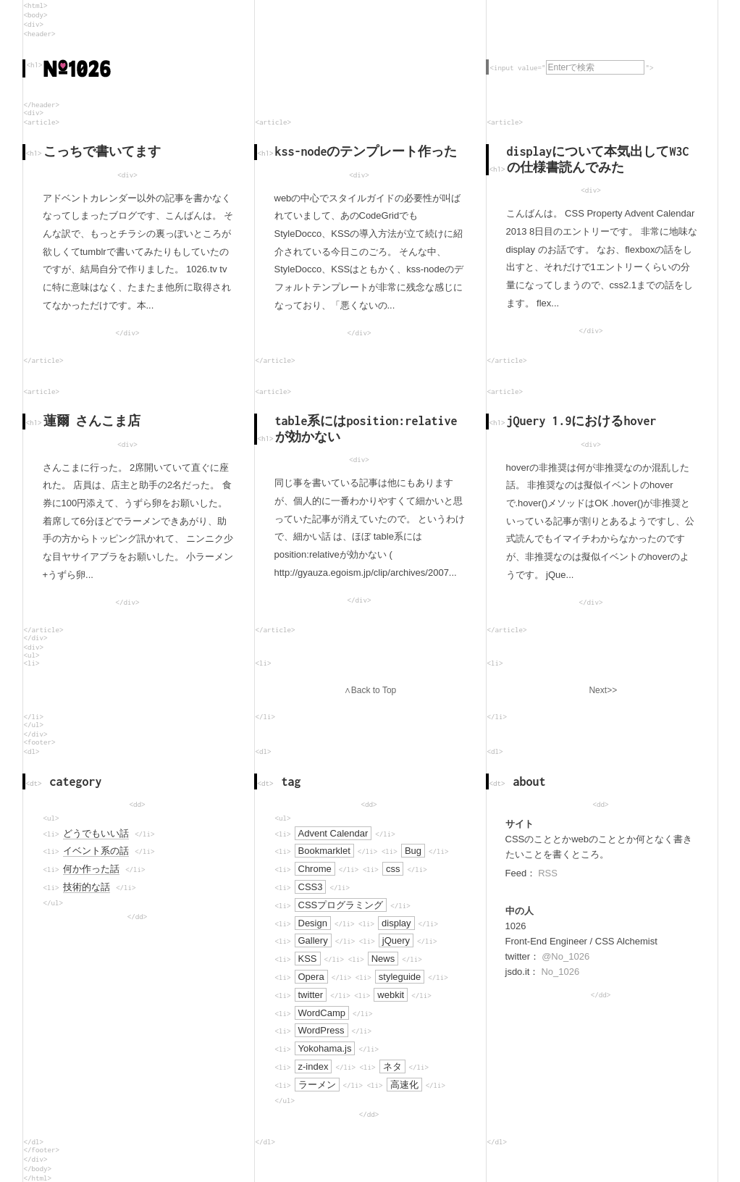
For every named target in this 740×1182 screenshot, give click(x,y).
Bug (413, 850)
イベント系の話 (96, 850)
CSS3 (310, 886)
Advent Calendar (333, 833)
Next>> (603, 690)
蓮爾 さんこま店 (92, 420)
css (393, 868)
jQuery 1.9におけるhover (582, 420)
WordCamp (322, 1012)
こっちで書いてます (102, 151)
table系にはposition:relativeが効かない (366, 428)
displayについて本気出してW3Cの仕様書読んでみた (598, 159)
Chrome (315, 868)
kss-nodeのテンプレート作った (366, 151)
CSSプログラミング (341, 905)
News (383, 958)
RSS (548, 873)
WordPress (321, 1030)
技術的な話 (86, 886)
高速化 (404, 1084)
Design (312, 923)
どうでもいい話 (96, 833)
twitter (311, 994)
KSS (307, 958)
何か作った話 (91, 868)
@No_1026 (565, 956)
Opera (311, 976)
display (396, 923)
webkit (390, 994)
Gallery (313, 940)
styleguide (400, 976)
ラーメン (317, 1084)
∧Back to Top (370, 690)
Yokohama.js (325, 1048)
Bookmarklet (324, 850)
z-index (313, 1066)
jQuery (396, 940)
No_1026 (560, 971)
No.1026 (77, 68)
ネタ (392, 1066)
